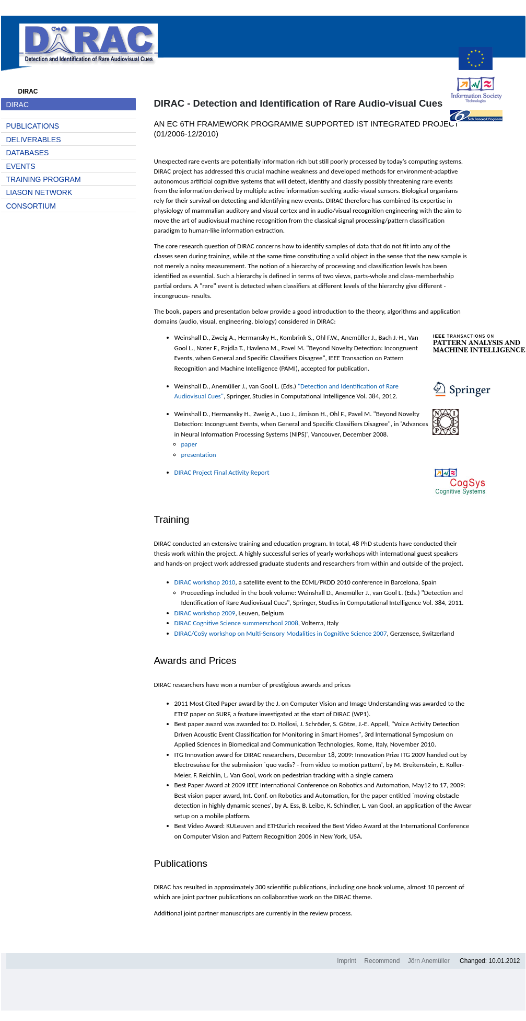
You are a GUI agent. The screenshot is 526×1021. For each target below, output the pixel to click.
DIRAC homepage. (89, 42)
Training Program (43, 179)
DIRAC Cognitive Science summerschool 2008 (236, 623)
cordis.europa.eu (476, 59)
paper (189, 444)
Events (21, 166)
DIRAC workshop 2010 (205, 582)
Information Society (476, 90)
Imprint (346, 961)
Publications (33, 126)
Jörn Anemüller (429, 961)
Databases (27, 152)
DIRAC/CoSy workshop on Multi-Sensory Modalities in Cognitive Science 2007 (280, 633)
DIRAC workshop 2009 (205, 613)
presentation (198, 454)
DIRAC (17, 104)
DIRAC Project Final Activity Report (222, 472)
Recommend (382, 961)
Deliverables (33, 139)
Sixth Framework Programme (476, 121)
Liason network (39, 192)
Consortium (31, 206)
